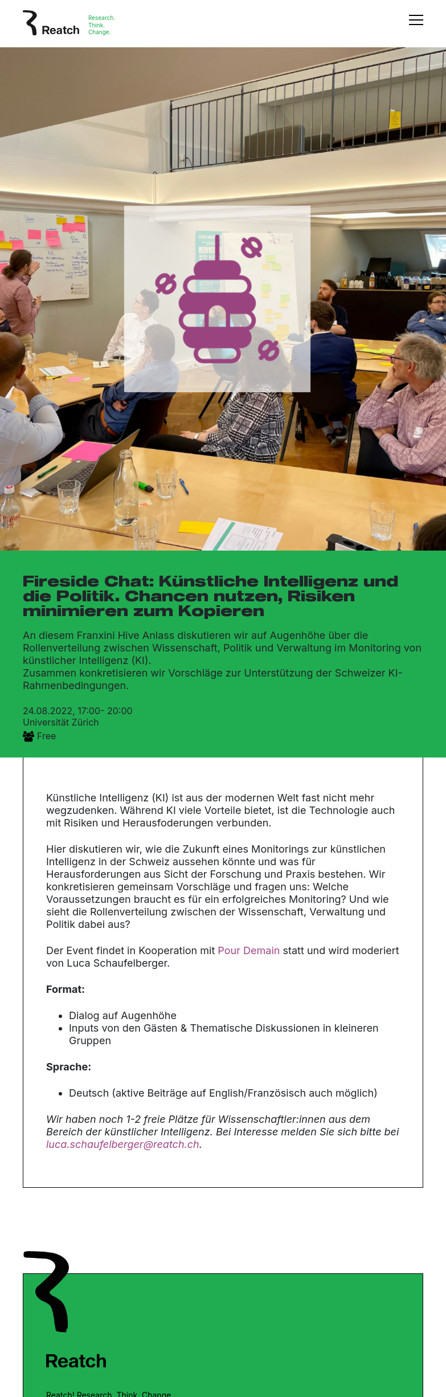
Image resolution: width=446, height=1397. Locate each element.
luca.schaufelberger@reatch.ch (122, 1144)
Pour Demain (249, 950)
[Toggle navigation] (416, 25)
